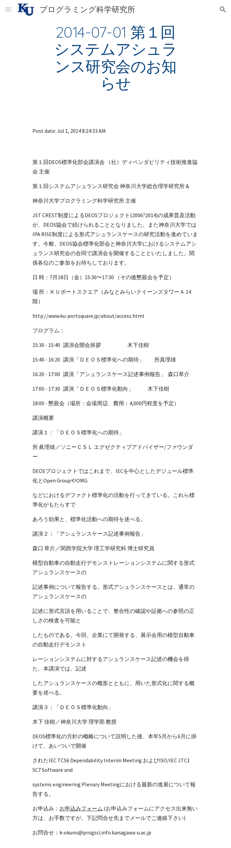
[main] (115, 57)
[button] (8, 9)
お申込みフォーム (81, 808)
